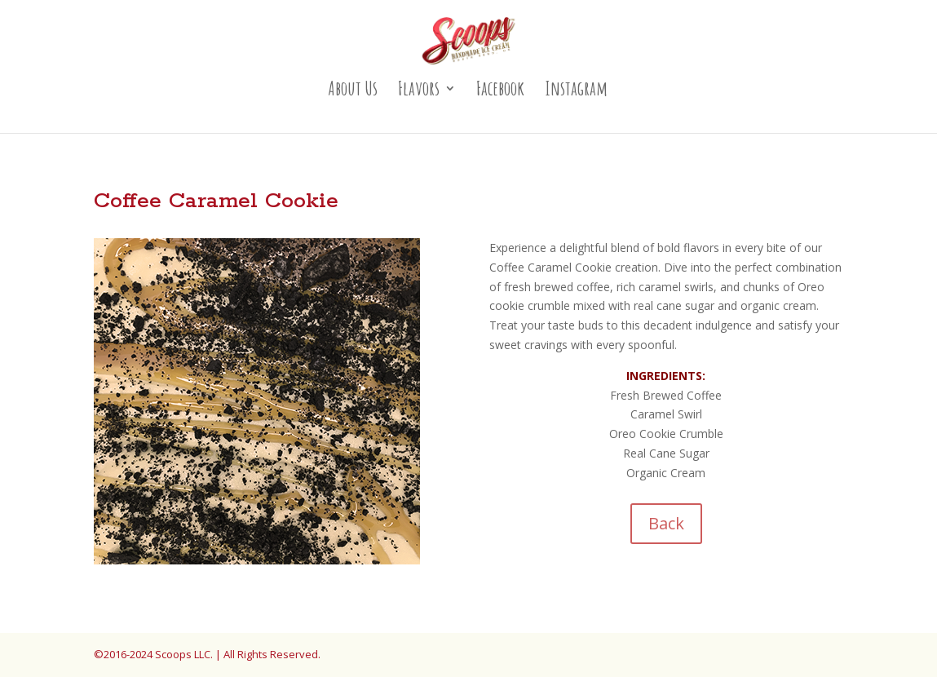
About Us (353, 91)
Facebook (500, 91)
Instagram (576, 91)
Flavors (419, 91)
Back (666, 523)
